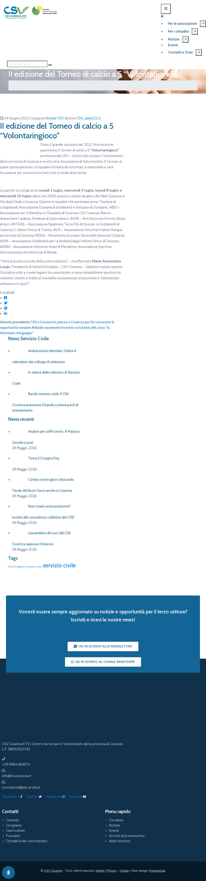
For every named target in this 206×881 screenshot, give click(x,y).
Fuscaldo (13, 836)
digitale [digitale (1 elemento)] (20, 566)
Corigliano (14, 825)
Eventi (173, 45)
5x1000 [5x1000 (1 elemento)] (12, 566)
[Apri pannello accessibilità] (8, 872)
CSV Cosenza (53, 871)
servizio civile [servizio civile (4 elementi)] (59, 565)
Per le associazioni (182, 23)
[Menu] (203, 24)
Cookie (124, 871)
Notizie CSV (31, 85)
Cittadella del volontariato (26, 841)
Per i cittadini (178, 31)
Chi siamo (116, 820)
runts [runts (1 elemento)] (39, 566)
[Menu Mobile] (166, 9)
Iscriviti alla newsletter (127, 836)
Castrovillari (15, 830)
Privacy (112, 871)
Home (16, 85)
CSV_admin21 (87, 118)
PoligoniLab (157, 871)
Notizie (173, 39)
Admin (100, 871)
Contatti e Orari (180, 52)
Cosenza (12, 820)
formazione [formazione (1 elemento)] (30, 566)
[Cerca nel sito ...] (27, 64)
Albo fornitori (119, 841)
